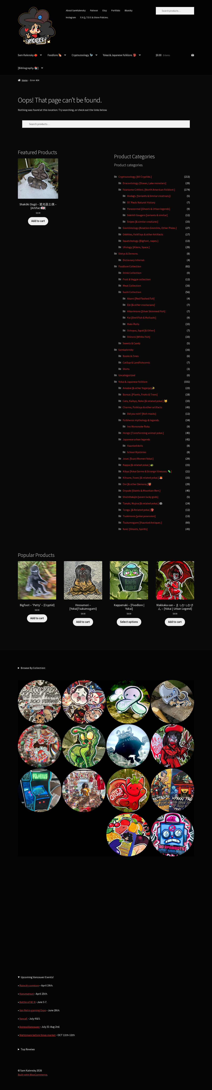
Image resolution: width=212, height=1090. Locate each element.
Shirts (126, 369)
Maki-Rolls (133, 324)
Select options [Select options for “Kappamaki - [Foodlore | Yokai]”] (129, 622)
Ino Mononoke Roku (138, 426)
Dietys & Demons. (128, 253)
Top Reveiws (28, 1049)
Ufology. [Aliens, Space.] (136, 247)
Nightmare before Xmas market (37, 1035)
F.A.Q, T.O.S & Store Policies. (94, 17)
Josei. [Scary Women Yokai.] (138, 458)
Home (25, 80)
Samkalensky (125, 349)
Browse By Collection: (33, 668)
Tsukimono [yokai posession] (139, 516)
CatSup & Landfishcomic (136, 362)
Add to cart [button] (38, 221)
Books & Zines (131, 356)
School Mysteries (136, 452)
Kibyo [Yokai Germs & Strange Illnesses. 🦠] (147, 471)
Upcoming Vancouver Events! (37, 977)
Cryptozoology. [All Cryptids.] (135, 176)
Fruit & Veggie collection (137, 279)
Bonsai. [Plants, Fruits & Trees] (140, 394)
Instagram (71, 17)
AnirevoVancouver (29, 1026)
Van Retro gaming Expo (32, 1010)
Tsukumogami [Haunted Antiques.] (142, 522)
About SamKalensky (76, 10)
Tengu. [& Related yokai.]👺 (138, 509)
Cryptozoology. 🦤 (82, 55)
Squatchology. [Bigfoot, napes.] (140, 240)
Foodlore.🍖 (55, 55)
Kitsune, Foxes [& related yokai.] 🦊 (143, 477)
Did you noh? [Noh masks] (141, 413)
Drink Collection (132, 272)
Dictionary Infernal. (134, 260)
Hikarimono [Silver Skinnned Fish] (146, 311)
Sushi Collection (132, 292)
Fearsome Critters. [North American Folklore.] (149, 189)
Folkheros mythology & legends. (141, 420)
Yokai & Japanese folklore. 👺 (119, 55)
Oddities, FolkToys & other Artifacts (143, 234)
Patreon (94, 10)
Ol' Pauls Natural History (141, 202)
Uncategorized (126, 375)
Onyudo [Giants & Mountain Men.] (141, 490)
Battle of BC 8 (27, 1002)
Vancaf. (23, 1018)
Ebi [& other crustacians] (141, 304)
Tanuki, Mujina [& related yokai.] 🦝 (142, 503)
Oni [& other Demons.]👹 (137, 484)
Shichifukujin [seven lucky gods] (140, 497)
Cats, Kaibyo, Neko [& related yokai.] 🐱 (145, 401)
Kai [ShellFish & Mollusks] (141, 317)
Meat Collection (132, 285)
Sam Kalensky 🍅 (27, 55)
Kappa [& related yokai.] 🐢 (138, 465)
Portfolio (115, 10)
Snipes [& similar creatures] (142, 221)
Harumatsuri (26, 993)
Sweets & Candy (131, 343)
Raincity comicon (29, 985)
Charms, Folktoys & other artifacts (142, 407)
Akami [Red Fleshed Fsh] (141, 298)
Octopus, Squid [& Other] (141, 330)
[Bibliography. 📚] (28, 68)
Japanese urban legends (136, 439)
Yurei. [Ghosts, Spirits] (135, 529)
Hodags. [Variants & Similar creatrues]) (149, 196)
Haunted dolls (135, 445)
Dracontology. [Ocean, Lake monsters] (144, 183)
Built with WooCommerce (32, 1074)
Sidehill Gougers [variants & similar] (147, 215)
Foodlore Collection (129, 266)
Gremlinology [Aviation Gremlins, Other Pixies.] (150, 228)
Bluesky (128, 10)
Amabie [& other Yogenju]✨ (139, 388)
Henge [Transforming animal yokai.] (143, 433)
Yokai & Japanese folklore (132, 381)
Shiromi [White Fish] (138, 336)
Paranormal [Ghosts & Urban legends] (148, 208)
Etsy (105, 10)
